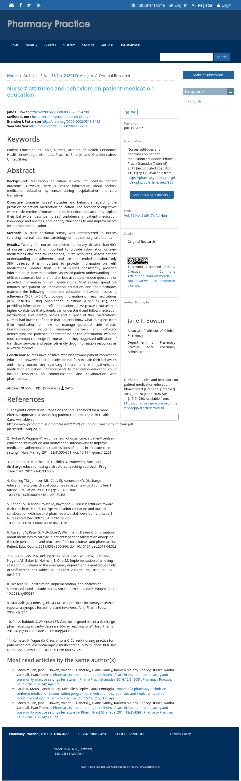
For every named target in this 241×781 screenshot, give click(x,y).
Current (69, 45)
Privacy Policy (180, 734)
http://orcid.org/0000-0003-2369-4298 (59, 112)
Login (224, 5)
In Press (50, 45)
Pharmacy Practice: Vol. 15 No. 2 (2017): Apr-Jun (83, 698)
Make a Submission (208, 75)
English (178, 5)
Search (222, 57)
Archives (88, 45)
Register (202, 5)
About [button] (31, 45)
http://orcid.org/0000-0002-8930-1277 (61, 116)
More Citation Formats (152, 194)
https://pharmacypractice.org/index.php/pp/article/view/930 (151, 179)
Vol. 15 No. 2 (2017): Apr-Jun (68, 75)
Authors (107, 45)
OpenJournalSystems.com (145, 767)
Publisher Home (148, 5)
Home (14, 45)
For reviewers (130, 45)
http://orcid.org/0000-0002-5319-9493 (71, 121)
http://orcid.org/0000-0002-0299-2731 (58, 126)
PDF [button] (132, 112)
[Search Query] (186, 57)
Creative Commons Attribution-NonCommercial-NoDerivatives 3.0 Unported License (151, 278)
